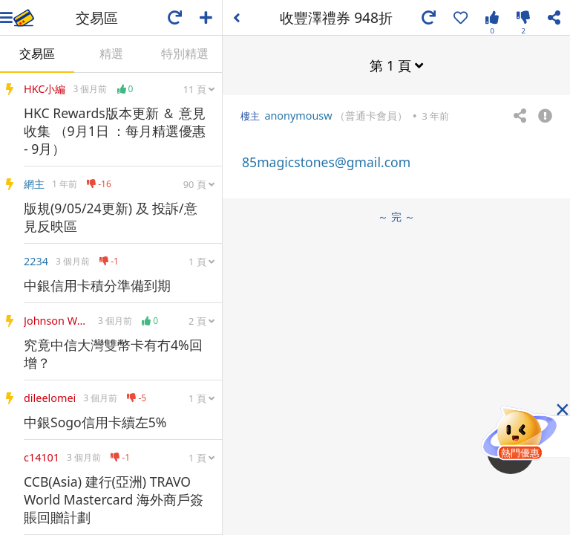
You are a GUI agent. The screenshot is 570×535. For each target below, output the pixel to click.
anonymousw (298, 115)
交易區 (37, 53)
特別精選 (185, 53)
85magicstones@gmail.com (326, 162)
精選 (111, 53)
